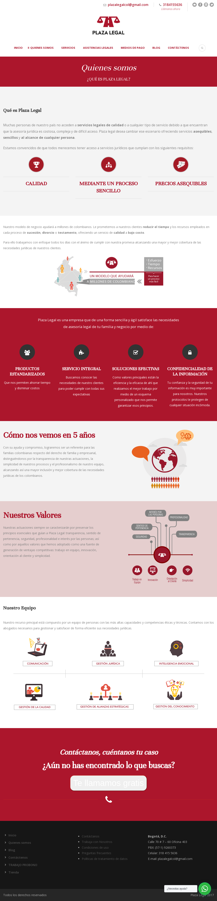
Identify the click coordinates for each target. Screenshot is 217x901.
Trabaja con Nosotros (97, 842)
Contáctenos (178, 48)
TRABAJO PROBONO (22, 865)
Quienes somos (42, 48)
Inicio (18, 48)
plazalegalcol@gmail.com (128, 4)
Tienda (13, 872)
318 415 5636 (168, 853)
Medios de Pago (133, 48)
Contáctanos (90, 836)
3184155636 (170, 6)
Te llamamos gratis (108, 783)
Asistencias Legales (98, 48)
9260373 (170, 847)
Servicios (68, 48)
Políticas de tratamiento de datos (105, 859)
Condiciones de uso (95, 847)
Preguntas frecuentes (96, 853)
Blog (156, 48)
